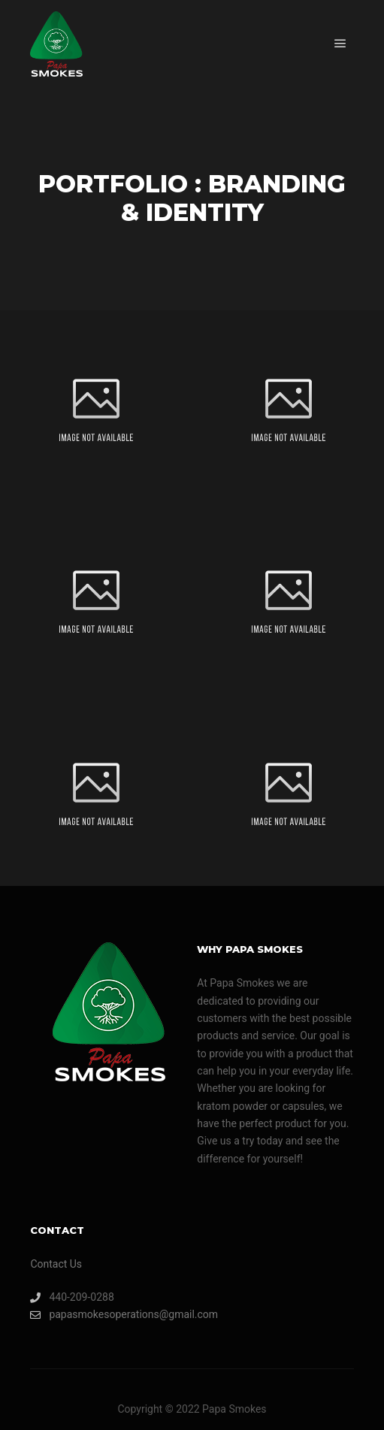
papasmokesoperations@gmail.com (108, 1314)
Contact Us (56, 1264)
